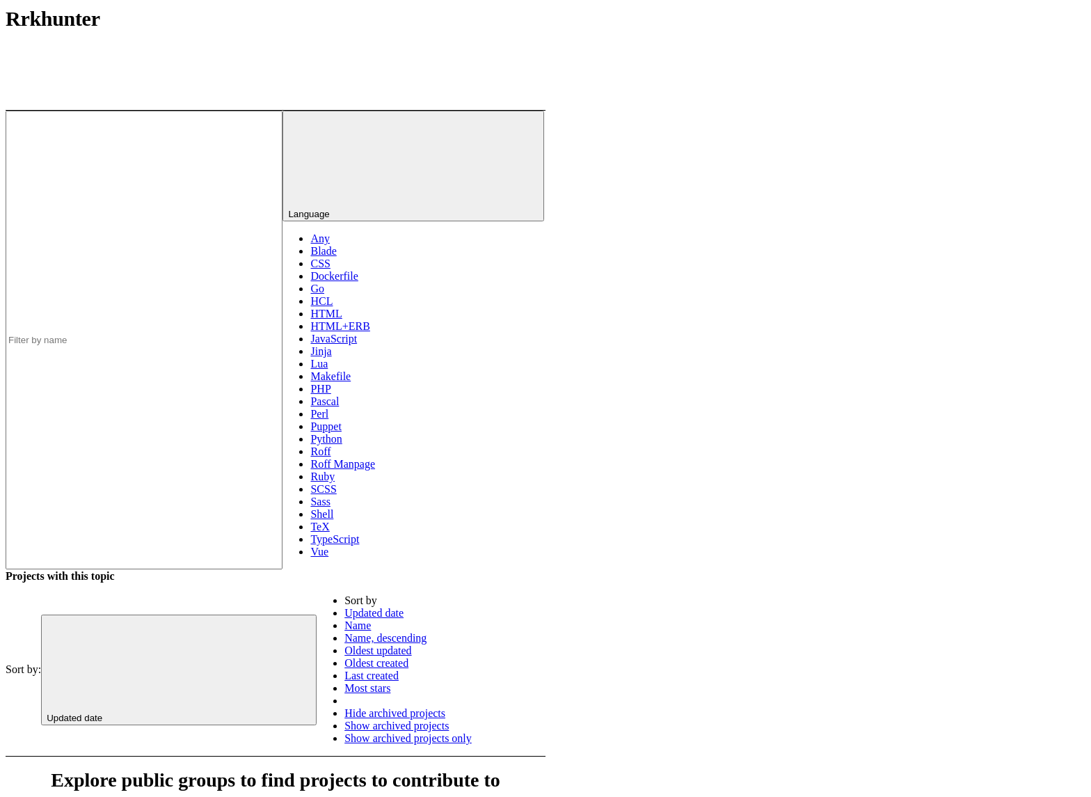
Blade (323, 251)
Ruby (322, 476)
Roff (320, 451)
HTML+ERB (339, 326)
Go (317, 288)
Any (320, 238)
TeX (319, 526)
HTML (326, 313)
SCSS (323, 489)
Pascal (324, 401)
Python (326, 439)
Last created (371, 675)
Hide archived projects (394, 713)
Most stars (367, 688)
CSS (320, 263)
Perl (319, 414)
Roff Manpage (342, 464)
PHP (320, 389)
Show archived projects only (408, 738)
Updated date (374, 613)
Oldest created (376, 663)
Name (357, 625)
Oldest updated (377, 650)
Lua (319, 364)
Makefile (330, 376)
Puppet (325, 426)
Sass (320, 501)
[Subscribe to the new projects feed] (441, 58)
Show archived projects (396, 726)
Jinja (320, 351)
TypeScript (334, 539)
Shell (321, 514)
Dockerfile (334, 276)
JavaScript (333, 339)
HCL (321, 301)
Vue (319, 552)
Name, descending (385, 638)
